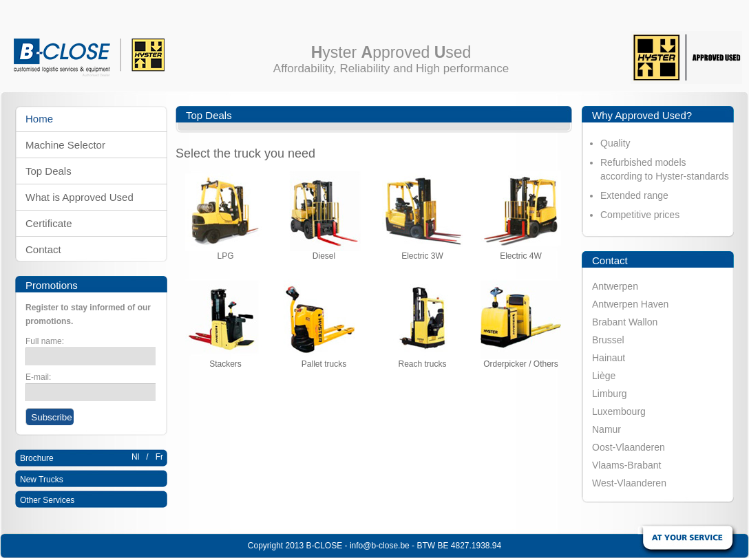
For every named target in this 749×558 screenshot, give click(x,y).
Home (39, 119)
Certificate (48, 223)
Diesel (324, 252)
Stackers (225, 360)
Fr (159, 457)
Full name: (44, 341)
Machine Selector (65, 145)
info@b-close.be (380, 545)
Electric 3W (422, 252)
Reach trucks (422, 360)
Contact (43, 249)
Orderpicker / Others (521, 360)
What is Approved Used (79, 197)
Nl (135, 457)
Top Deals (48, 171)
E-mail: (38, 377)
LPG (225, 252)
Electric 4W (521, 252)
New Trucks (41, 479)
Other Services (47, 500)
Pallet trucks (324, 360)
